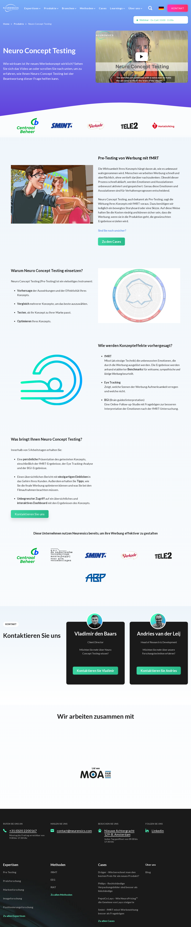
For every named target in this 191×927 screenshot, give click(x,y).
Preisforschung (12, 871)
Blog (148, 862)
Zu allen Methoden (61, 885)
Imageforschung (12, 888)
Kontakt (177, 8)
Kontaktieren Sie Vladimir (95, 670)
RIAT (53, 877)
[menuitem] (32, 8)
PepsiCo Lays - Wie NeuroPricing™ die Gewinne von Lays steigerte (118, 890)
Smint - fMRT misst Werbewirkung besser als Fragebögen (118, 902)
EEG (53, 870)
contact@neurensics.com (74, 821)
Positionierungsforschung (18, 897)
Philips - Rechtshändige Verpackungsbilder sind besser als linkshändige (117, 878)
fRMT (54, 862)
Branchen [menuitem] (68, 8)
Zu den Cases (111, 241)
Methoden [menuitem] (86, 8)
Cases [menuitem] (103, 8)
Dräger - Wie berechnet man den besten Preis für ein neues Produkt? (118, 864)
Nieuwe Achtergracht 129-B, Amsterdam (119, 823)
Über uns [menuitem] (134, 8)
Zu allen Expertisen (14, 906)
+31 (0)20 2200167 (23, 821)
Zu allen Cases (106, 911)
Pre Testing (9, 862)
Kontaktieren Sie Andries (159, 670)
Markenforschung (13, 880)
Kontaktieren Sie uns (30, 514)
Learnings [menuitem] (116, 8)
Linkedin (158, 821)
